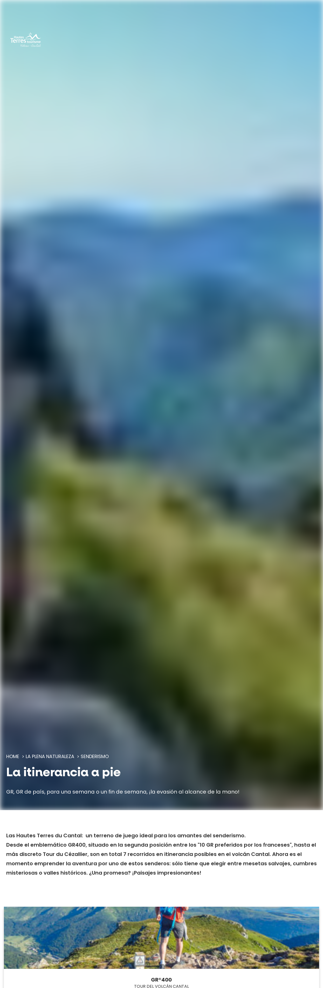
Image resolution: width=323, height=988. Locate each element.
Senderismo (95, 756)
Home (12, 756)
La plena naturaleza (50, 756)
